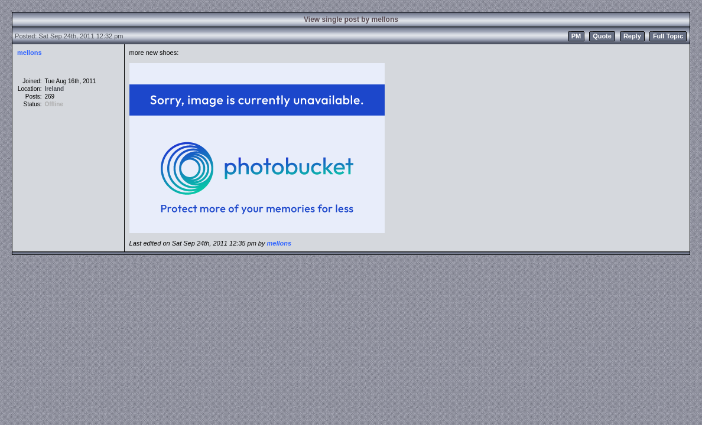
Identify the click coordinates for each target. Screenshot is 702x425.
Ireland (54, 89)
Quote (602, 36)
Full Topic (668, 36)
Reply (632, 36)
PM (576, 36)
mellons (29, 52)
